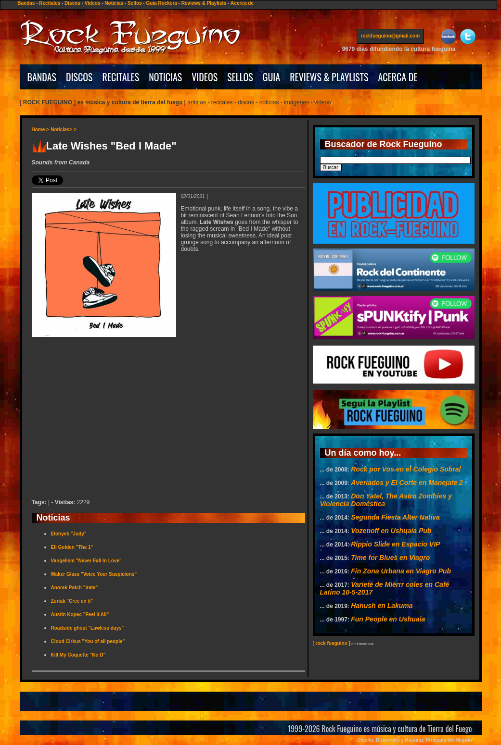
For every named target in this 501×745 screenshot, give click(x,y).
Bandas (26, 3)
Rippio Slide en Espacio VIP (395, 544)
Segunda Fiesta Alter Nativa (395, 517)
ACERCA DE (397, 77)
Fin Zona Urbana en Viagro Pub (401, 571)
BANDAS (42, 77)
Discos (72, 3)
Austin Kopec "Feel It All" (80, 614)
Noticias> (61, 129)
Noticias (113, 3)
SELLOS (240, 77)
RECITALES (121, 77)
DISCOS (79, 77)
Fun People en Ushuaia (388, 619)
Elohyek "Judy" (69, 533)
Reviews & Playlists (203, 3)
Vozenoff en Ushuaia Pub (391, 530)
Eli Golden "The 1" (72, 547)
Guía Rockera (161, 3)
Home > (40, 129)
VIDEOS (205, 77)
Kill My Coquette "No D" (78, 655)
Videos (93, 3)
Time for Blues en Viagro (390, 557)
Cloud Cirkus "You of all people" (88, 641)
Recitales (49, 3)
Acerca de (242, 3)
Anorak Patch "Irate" (74, 587)
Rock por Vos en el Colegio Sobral (406, 469)
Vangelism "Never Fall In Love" (86, 560)
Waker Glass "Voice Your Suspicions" (94, 574)
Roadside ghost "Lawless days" (87, 628)
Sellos (134, 3)
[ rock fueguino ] (331, 643)
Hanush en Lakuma (381, 605)
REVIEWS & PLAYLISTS (329, 77)
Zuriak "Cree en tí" (72, 601)
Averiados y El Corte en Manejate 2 (407, 482)
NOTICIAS (165, 77)
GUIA (271, 77)
